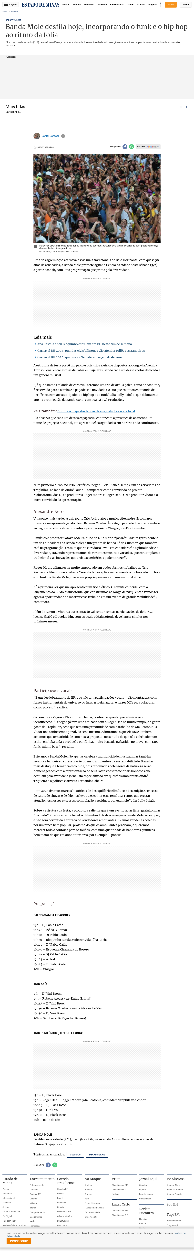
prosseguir (19, 1241)
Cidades (143, 1185)
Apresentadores (174, 1220)
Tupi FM (173, 1214)
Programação (173, 1225)
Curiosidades (145, 1198)
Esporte (142, 1189)
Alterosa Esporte (174, 1194)
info (63, 136)
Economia (89, 4)
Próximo (186, 107)
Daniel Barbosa (51, 136)
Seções (10, 4)
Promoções (35, 1226)
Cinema (33, 1198)
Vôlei (87, 1198)
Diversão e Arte (64, 1211)
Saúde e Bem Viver (11, 1211)
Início (4, 12)
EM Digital (7, 1216)
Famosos (34, 1189)
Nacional (102, 4)
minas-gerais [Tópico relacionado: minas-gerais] (97, 1154)
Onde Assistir (91, 1217)
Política (77, 4)
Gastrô (142, 1228)
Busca (160, 4)
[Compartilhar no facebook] (125, 146)
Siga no (141, 147)
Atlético (88, 1189)
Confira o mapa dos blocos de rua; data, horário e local (96, 411)
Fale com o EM (9, 1221)
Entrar (186, 4)
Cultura (141, 4)
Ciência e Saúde (64, 1216)
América (88, 1185)
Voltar (181, 107)
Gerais (65, 4)
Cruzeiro (88, 1194)
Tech (32, 1221)
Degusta (152, 4)
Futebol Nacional (92, 1203)
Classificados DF (120, 1189)
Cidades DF (62, 1189)
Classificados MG (120, 1185)
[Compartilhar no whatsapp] (131, 146)
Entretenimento (37, 1185)
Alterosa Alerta (173, 1185)
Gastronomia (36, 1217)
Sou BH (172, 1204)
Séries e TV (35, 1194)
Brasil (59, 1198)
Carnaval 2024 (13, 20)
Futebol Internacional (94, 1207)
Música (33, 1203)
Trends (33, 1207)
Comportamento (37, 1212)
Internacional (117, 4)
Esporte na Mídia (92, 1212)
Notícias (116, 1194)
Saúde (130, 4)
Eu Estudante (63, 1221)
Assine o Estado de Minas (14, 1225)
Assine (170, 4)
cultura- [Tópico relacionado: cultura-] (75, 1154)
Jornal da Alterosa (175, 1189)
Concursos (62, 1225)
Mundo (60, 1207)
